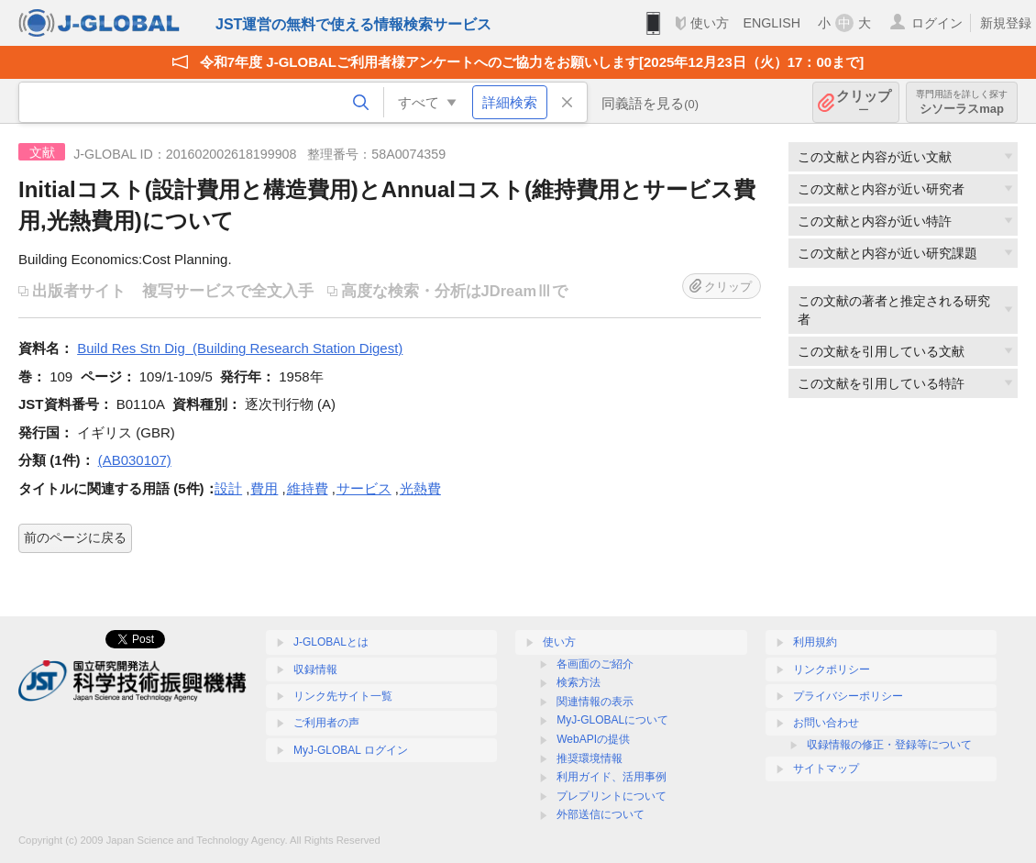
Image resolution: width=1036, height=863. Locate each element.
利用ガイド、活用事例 (612, 776)
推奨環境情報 (590, 758)
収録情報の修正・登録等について (889, 744)
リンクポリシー (831, 669)
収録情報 (315, 669)
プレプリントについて (612, 796)
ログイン (937, 23)
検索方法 (579, 682)
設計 (228, 488)
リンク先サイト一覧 (342, 696)
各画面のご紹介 (595, 664)
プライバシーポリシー (848, 696)
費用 (264, 488)
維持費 (307, 488)
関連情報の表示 (595, 701)
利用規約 (815, 642)
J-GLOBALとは (331, 642)
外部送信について (601, 814)
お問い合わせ (826, 722)
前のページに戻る (75, 537)
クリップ (863, 102)
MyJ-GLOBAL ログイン (350, 750)
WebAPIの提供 (593, 739)
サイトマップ (826, 768)
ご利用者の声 (326, 722)
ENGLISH (771, 23)
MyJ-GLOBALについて (612, 720)
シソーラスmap (962, 102)
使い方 (709, 23)
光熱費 (420, 488)
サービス (363, 488)
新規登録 (1005, 23)
